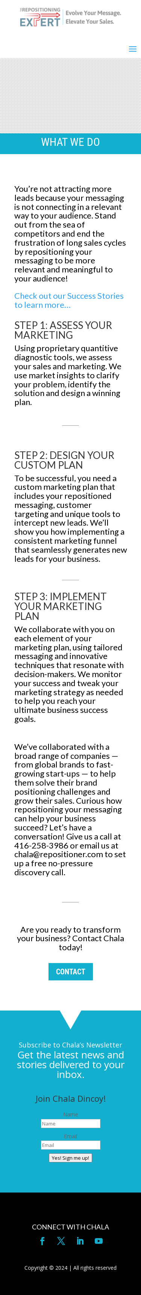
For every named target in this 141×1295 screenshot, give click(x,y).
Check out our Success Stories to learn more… (69, 300)
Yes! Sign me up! (70, 1157)
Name (70, 1114)
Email (70, 1136)
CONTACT (70, 971)
